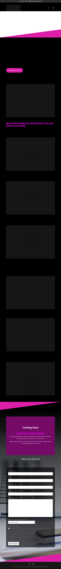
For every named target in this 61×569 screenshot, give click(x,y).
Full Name (12, 471)
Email (10, 478)
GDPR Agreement (14, 526)
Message (11, 498)
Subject (11, 491)
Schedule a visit (14, 70)
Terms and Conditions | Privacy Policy (37, 567)
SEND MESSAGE (13, 543)
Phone (10, 484)
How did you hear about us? (17, 519)
